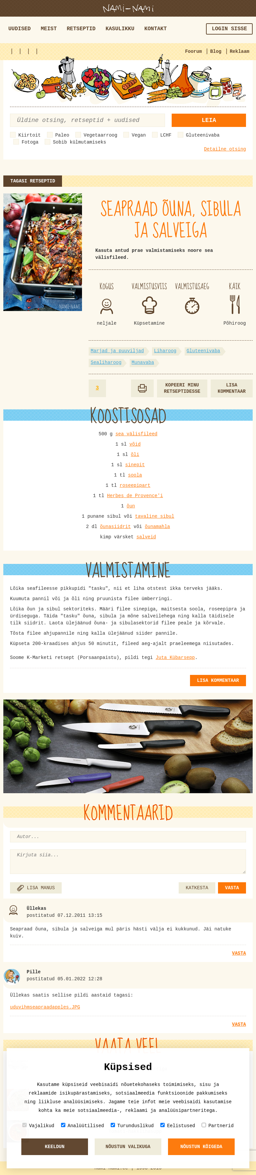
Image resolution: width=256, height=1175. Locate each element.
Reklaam (239, 51)
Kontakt (155, 29)
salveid (146, 537)
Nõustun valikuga (128, 1146)
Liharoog (165, 351)
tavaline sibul (154, 516)
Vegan (139, 135)
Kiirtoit (29, 135)
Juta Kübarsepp (175, 657)
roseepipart (135, 485)
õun (131, 506)
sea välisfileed (136, 434)
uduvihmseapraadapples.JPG (45, 1007)
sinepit (135, 465)
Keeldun (55, 1146)
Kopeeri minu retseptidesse (182, 388)
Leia (209, 120)
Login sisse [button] (229, 29)
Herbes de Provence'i (135, 495)
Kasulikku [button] (120, 29)
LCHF (166, 135)
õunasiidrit (115, 526)
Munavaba (143, 362)
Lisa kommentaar (232, 388)
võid (135, 444)
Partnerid (218, 1125)
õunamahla (157, 526)
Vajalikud (38, 1125)
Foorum (193, 51)
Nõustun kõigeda (201, 1146)
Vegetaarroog (100, 135)
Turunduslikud (132, 1125)
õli (135, 454)
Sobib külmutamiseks (79, 142)
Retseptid (81, 29)
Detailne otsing (225, 149)
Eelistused (177, 1125)
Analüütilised (82, 1125)
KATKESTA (197, 888)
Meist (49, 29)
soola (135, 475)
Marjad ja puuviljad (117, 351)
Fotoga (30, 142)
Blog (216, 51)
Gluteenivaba (203, 135)
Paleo (62, 135)
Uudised (19, 29)
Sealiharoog (106, 362)
